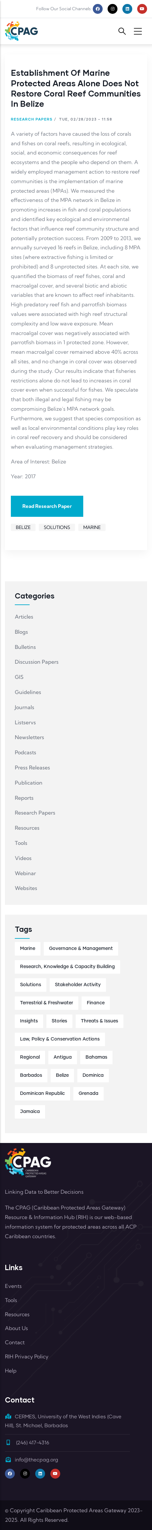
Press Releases (32, 767)
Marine (92, 527)
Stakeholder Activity (78, 985)
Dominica (93, 1075)
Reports (24, 797)
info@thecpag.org (31, 1460)
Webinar (25, 873)
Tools (21, 843)
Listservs (25, 722)
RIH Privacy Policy (26, 1356)
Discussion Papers (37, 661)
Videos (23, 858)
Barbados (31, 1075)
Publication (28, 782)
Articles (24, 616)
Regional (30, 1057)
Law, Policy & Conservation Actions (60, 1039)
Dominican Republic (42, 1093)
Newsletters (29, 737)
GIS (19, 677)
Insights (29, 1021)
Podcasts (25, 752)
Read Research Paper (47, 506)
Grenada (88, 1093)
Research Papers (32, 119)
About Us (16, 1328)
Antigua (63, 1057)
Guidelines (28, 692)
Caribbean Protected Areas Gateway (81, 1510)
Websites (26, 888)
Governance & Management (81, 948)
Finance (96, 1003)
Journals (24, 707)
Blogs (21, 631)
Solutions (57, 527)
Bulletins (25, 647)
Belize (23, 527)
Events (13, 1286)
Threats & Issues (99, 1021)
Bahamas (96, 1057)
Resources (27, 827)
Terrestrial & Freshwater (46, 1003)
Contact (15, 1342)
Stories (59, 1021)
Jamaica (30, 1111)
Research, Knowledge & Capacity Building (67, 966)
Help (10, 1370)
